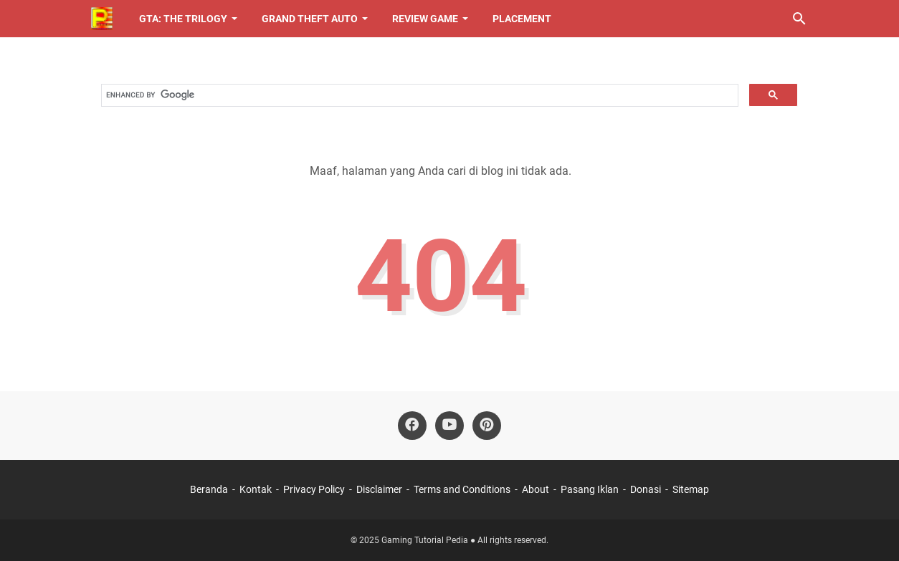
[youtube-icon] (449, 425)
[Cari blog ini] (799, 18)
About (536, 489)
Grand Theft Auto (310, 18)
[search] (418, 95)
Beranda (209, 489)
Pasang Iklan (590, 489)
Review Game (425, 18)
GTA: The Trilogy (183, 18)
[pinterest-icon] (486, 425)
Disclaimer (379, 489)
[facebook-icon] (412, 425)
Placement (522, 18)
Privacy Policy (314, 489)
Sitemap (690, 489)
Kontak (255, 489)
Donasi (645, 489)
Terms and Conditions (462, 489)
